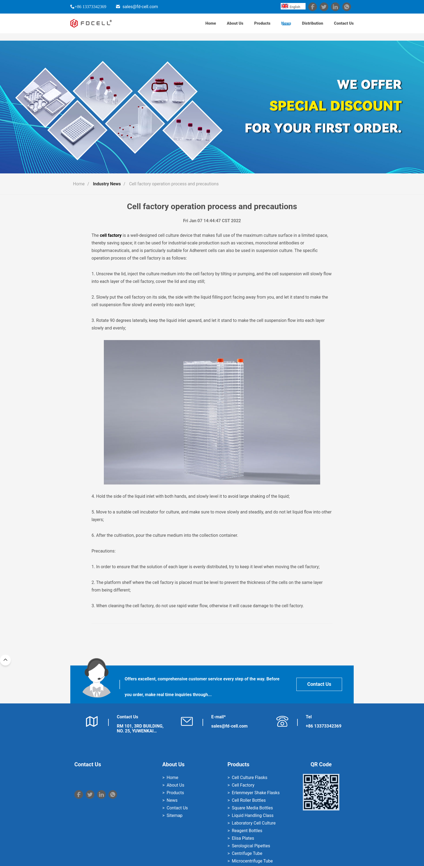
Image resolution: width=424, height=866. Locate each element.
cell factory (110, 235)
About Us (218, 27)
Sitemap (175, 815)
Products (249, 27)
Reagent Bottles (247, 830)
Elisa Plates (243, 838)
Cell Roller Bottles (249, 800)
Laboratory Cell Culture (254, 823)
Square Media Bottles (252, 807)
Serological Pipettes (251, 845)
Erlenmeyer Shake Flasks (256, 792)
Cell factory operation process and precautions (173, 183)
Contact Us (342, 27)
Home (191, 27)
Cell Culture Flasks (249, 777)
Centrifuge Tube (247, 853)
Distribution (306, 27)
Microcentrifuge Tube (252, 861)
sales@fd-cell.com (140, 6)
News (276, 27)
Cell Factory (243, 785)
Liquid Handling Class (252, 815)
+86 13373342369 (90, 6)
